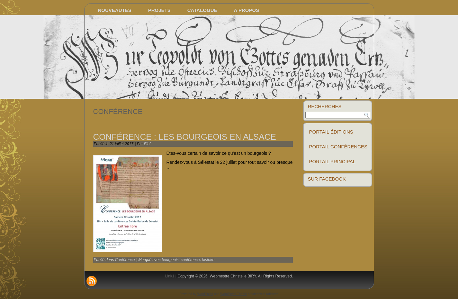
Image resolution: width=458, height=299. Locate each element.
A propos (246, 10)
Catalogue (202, 10)
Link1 (170, 276)
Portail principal (332, 161)
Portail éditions (331, 132)
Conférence (125, 259)
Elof (147, 144)
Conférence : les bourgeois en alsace (184, 137)
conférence (190, 259)
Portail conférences (338, 146)
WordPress (205, 294)
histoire (208, 259)
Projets (159, 10)
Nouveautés (114, 10)
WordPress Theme (233, 294)
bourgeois (170, 259)
